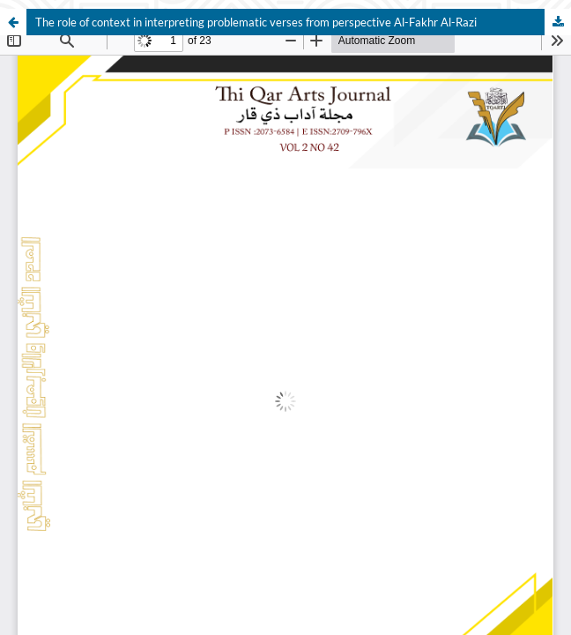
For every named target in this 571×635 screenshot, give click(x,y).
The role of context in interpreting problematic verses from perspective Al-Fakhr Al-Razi (256, 22)
